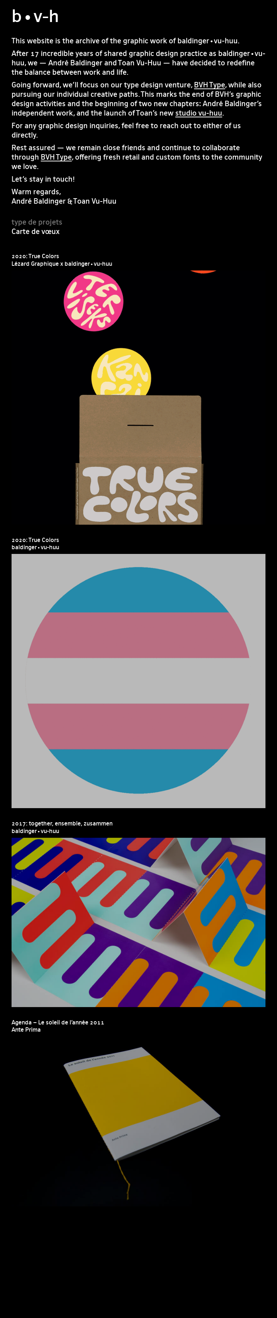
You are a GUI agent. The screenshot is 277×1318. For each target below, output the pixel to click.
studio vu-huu (198, 112)
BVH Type (209, 84)
